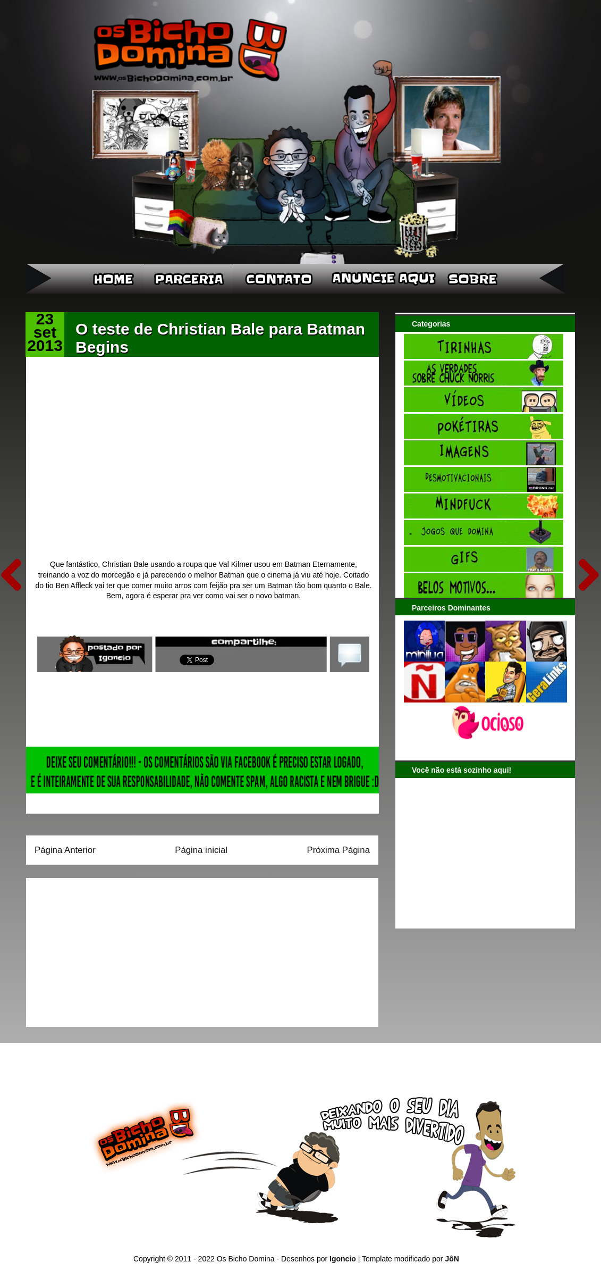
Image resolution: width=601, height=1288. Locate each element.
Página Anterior (65, 850)
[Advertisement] (101, 948)
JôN (452, 1258)
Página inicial (201, 850)
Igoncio (342, 1258)
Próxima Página (338, 850)
